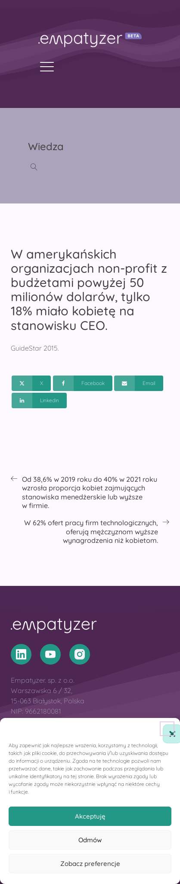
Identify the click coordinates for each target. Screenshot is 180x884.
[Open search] (34, 167)
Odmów (90, 840)
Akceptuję (90, 816)
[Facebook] (82, 383)
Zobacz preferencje (90, 863)
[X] (31, 383)
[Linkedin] (39, 400)
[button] (167, 728)
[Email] (138, 383)
